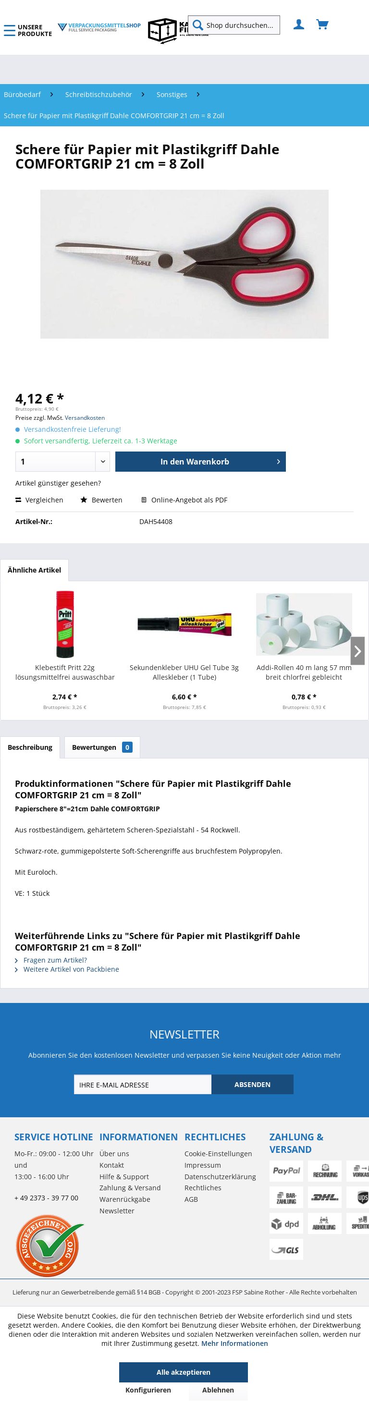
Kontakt (111, 1165)
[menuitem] (238, 25)
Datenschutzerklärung (220, 1176)
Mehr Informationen (234, 1343)
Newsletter (117, 1210)
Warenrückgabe (124, 1199)
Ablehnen (218, 1389)
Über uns (114, 1153)
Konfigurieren (148, 1389)
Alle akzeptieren (183, 1372)
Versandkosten (85, 418)
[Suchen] (198, 25)
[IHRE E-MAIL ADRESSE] (143, 1084)
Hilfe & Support (124, 1176)
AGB (191, 1199)
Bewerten (102, 499)
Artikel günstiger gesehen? (58, 483)
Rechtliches (202, 1187)
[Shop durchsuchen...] (234, 25)
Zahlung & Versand (130, 1187)
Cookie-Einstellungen (218, 1153)
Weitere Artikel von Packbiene (67, 969)
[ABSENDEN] (252, 1084)
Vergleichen (39, 499)
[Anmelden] (299, 25)
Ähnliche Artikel (34, 569)
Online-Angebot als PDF (184, 499)
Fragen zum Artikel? (51, 960)
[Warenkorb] (322, 25)
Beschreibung (30, 747)
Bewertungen (102, 747)
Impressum (202, 1165)
